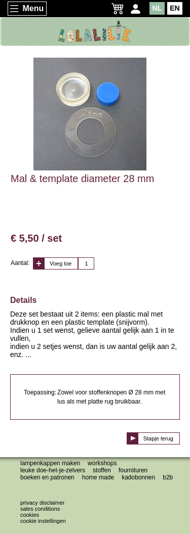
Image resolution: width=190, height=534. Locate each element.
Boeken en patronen (47, 477)
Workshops (102, 463)
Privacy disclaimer (42, 503)
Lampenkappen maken (50, 463)
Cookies (29, 515)
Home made (98, 477)
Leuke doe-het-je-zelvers (52, 470)
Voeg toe (60, 263)
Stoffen (102, 470)
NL (157, 8)
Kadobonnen (138, 477)
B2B (168, 477)
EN (174, 8)
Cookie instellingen (43, 521)
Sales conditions (40, 509)
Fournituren (133, 470)
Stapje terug (158, 438)
